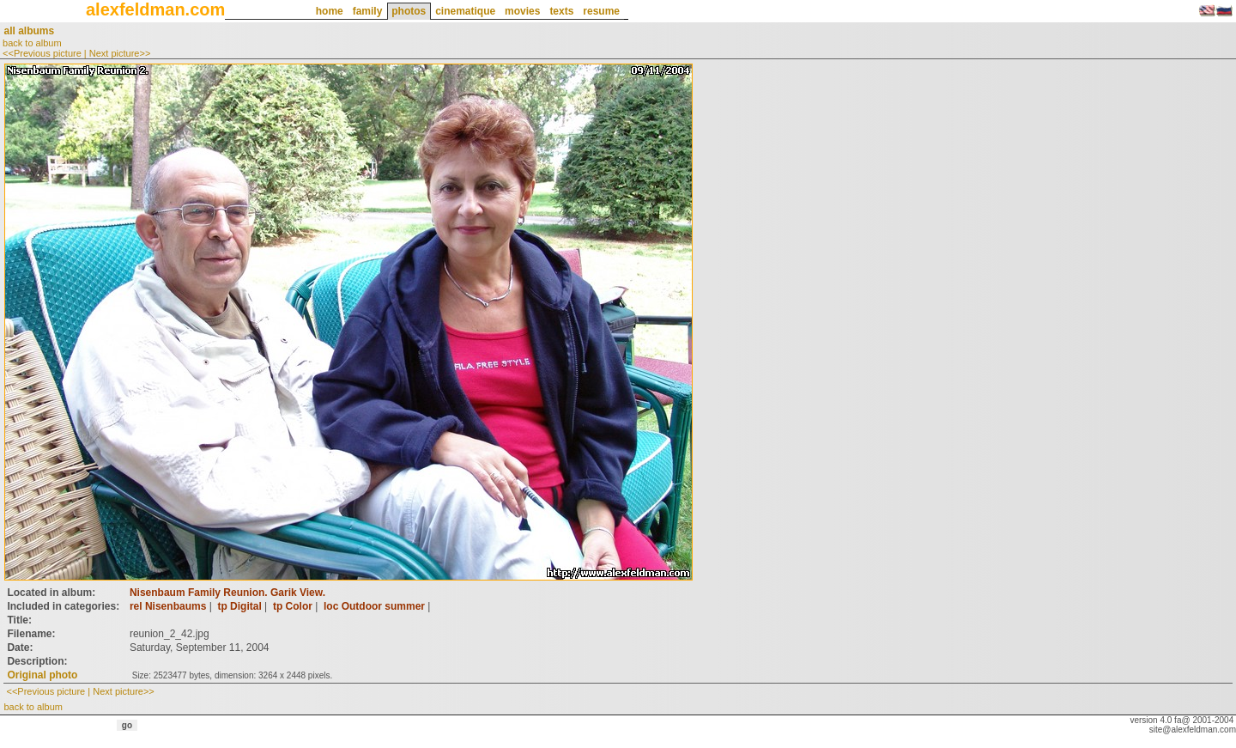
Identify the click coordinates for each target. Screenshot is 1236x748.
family (368, 11)
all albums (28, 31)
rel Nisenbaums (168, 606)
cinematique (465, 11)
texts (561, 11)
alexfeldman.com (155, 9)
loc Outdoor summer (374, 606)
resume (601, 11)
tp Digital (239, 606)
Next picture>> (120, 53)
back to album (32, 43)
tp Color (292, 606)
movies (522, 11)
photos (408, 11)
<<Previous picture (42, 53)
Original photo (42, 675)
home (329, 11)
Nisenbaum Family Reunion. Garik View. (227, 593)
